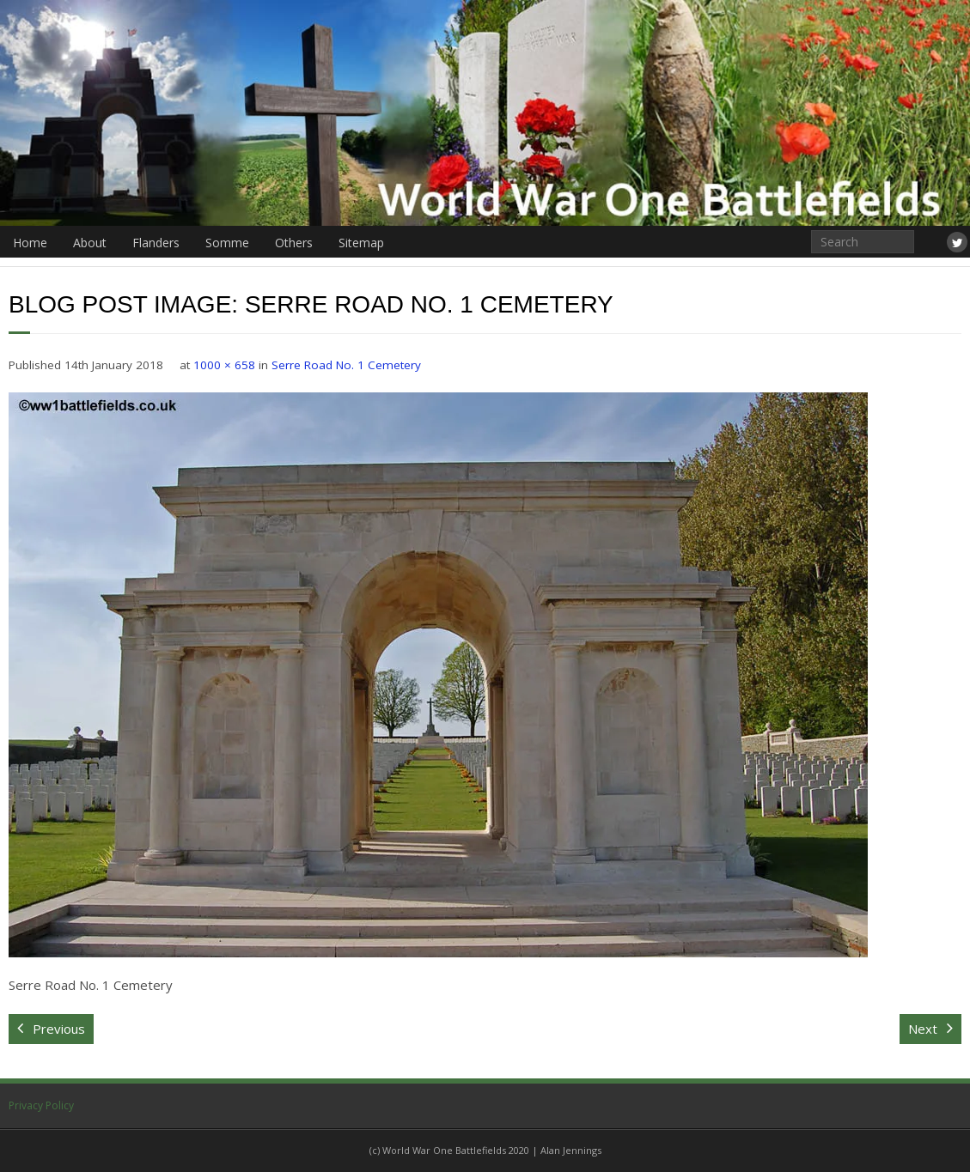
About (90, 242)
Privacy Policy (41, 1105)
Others (294, 242)
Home (30, 242)
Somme (227, 242)
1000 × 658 (224, 365)
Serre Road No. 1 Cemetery (346, 365)
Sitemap (361, 242)
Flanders (156, 242)
